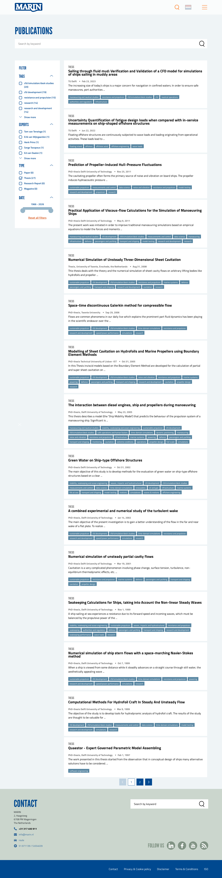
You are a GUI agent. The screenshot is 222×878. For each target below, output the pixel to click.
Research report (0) (34, 183)
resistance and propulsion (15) (40, 97)
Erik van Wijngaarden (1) (36, 136)
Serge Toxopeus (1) (34, 147)
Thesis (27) (30, 178)
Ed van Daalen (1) (33, 153)
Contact (113, 869)
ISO (206, 869)
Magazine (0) (30, 188)
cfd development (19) (35, 92)
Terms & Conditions (186, 869)
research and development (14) (38, 110)
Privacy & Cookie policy (137, 869)
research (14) (31, 102)
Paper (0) (28, 172)
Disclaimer (163, 869)
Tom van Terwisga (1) (35, 131)
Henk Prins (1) (31, 142)
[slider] (22, 210)
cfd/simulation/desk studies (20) (39, 84)
